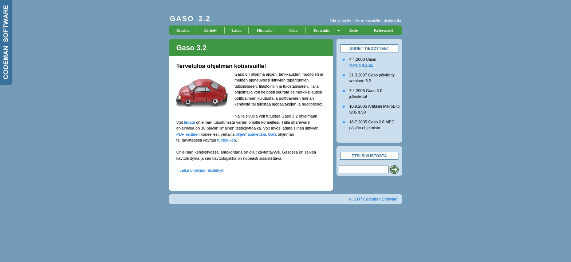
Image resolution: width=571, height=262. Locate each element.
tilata (272, 134)
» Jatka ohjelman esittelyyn (200, 170)
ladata (189, 122)
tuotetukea (226, 140)
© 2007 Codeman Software (373, 199)
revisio (361, 65)
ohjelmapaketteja (251, 134)
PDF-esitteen (188, 134)
